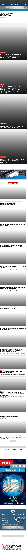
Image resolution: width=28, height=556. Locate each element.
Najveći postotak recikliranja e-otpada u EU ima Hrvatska (13, 329)
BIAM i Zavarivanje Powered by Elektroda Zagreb (13, 267)
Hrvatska (2, 200)
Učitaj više (13, 441)
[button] (3, 4)
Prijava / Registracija (5, 1)
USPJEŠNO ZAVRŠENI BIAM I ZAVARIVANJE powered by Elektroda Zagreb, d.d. (11, 246)
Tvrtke (2, 84)
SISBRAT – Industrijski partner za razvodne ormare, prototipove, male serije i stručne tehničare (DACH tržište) (11, 546)
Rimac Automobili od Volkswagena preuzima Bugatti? (11, 372)
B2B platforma (12, 1)
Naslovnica (2, 13)
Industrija (7, 13)
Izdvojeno (3, 52)
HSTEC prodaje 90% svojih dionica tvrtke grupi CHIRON (12, 225)
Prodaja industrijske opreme (20, 1)
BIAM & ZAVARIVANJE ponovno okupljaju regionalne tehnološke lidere (11, 539)
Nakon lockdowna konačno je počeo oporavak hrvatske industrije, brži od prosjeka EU (12, 394)
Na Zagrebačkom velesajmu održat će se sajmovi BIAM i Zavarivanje (12, 288)
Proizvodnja (3, 123)
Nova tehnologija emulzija (8, 308)
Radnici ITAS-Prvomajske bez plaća (10, 436)
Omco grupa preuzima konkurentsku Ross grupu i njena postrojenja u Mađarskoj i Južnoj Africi (11, 350)
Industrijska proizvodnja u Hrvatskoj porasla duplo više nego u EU (12, 415)
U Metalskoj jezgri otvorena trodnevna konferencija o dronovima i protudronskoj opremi (12, 203)
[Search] (25, 4)
